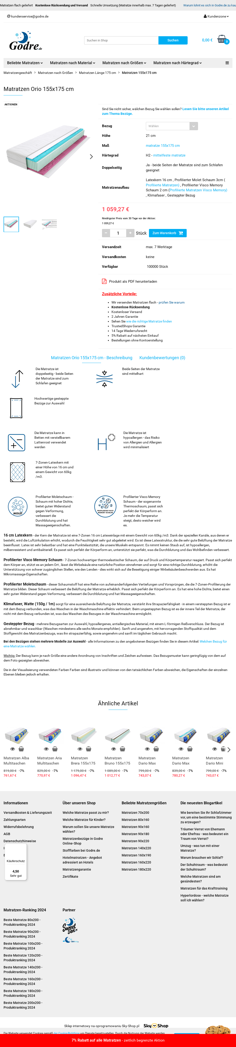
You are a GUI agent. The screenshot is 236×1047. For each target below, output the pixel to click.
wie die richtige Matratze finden (149, 321)
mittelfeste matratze (169, 155)
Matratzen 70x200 (135, 812)
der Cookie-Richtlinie (66, 1033)
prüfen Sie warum (172, 302)
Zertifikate (70, 876)
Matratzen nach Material (72, 63)
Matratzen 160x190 (136, 855)
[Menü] (24, 846)
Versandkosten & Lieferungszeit (28, 812)
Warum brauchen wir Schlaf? (201, 857)
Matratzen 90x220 (135, 841)
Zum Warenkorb (168, 233)
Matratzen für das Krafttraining (203, 888)
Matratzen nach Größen (124, 63)
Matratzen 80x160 (135, 820)
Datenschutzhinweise (20, 841)
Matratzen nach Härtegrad (177, 63)
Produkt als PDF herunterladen (129, 281)
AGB (7, 834)
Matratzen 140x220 (136, 848)
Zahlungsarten (15, 820)
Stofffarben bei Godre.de (81, 850)
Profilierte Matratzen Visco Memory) (198, 190)
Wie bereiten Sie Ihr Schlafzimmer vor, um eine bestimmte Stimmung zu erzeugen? (206, 817)
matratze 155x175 (160, 145)
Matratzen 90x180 (135, 834)
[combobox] (172, 126)
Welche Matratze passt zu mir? (86, 812)
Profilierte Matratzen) (162, 185)
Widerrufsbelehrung (19, 827)
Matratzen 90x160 (135, 827)
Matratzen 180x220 (136, 869)
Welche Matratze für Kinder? (84, 820)
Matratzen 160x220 (136, 862)
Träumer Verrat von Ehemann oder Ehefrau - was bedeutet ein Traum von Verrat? (204, 834)
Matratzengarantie (77, 869)
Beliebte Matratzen (25, 63)
